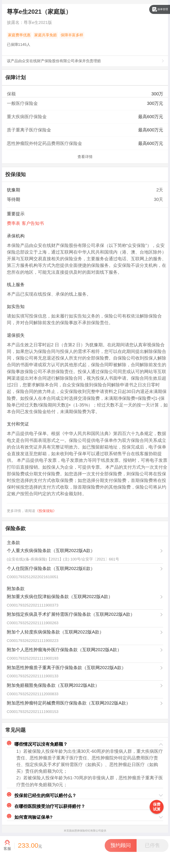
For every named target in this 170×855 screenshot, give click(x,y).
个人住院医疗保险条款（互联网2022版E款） (51, 568)
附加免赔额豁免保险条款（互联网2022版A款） (53, 685)
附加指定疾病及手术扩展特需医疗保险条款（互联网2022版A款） (71, 614)
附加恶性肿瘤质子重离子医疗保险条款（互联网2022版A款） (66, 667)
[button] (85, 744)
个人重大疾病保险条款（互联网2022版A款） (51, 550)
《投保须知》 (45, 511)
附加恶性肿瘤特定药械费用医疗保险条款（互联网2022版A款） (68, 703)
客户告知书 (33, 223)
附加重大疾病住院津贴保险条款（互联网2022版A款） (60, 596)
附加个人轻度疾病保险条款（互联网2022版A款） (55, 632)
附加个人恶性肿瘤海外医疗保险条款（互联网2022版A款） (64, 649)
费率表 (13, 223)
